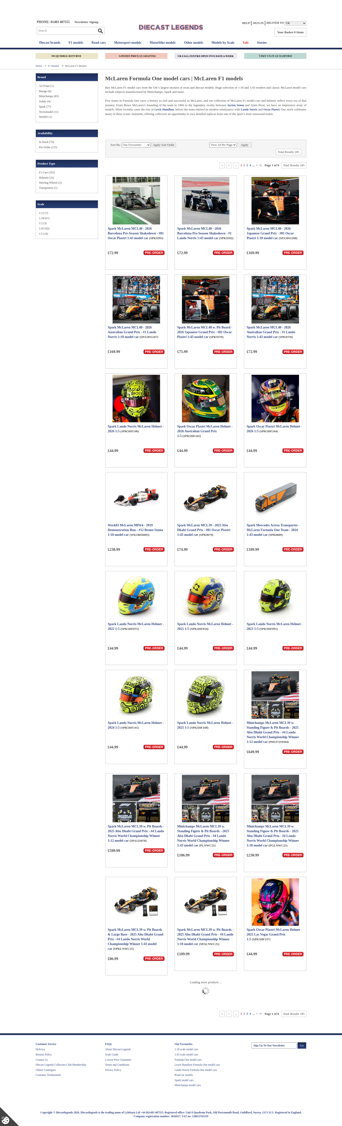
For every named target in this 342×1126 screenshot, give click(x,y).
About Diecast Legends (118, 1049)
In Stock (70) (46, 142)
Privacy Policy (113, 1070)
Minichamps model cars (188, 1085)
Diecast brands (49, 42)
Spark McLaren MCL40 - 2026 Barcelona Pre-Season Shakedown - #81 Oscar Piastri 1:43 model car (136, 233)
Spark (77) (45, 106)
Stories (262, 42)
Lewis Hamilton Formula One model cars (197, 1064)
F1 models (76, 42)
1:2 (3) (43, 223)
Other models (193, 42)
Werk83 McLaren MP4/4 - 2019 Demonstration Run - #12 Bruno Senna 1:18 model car (135, 530)
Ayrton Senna (235, 105)
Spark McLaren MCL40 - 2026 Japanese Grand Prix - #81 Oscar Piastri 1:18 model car (270, 233)
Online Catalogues (46, 1070)
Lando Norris (249, 109)
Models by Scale (222, 42)
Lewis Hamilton (164, 109)
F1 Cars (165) (47, 172)
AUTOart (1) (46, 86)
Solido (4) (44, 101)
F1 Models (54, 65)
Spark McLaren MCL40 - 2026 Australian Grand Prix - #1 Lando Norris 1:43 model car (271, 332)
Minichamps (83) (49, 96)
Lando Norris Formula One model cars (196, 1070)
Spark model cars (184, 1080)
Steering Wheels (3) (50, 182)
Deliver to (275, 22)
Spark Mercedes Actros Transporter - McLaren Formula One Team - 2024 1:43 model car (273, 530)
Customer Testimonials (48, 1075)
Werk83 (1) (45, 117)
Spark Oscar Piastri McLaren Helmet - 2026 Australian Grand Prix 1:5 (205, 431)
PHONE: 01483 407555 (53, 22)
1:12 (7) (43, 213)
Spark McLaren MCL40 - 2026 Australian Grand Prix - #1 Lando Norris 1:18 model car (132, 332)
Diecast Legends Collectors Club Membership (61, 1064)
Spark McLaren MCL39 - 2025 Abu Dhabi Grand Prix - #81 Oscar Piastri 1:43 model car (203, 530)
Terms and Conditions (117, 1064)
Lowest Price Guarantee (118, 1059)
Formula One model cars (188, 1059)
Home (39, 65)
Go (100, 31)
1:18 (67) (44, 218)
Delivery (40, 1049)
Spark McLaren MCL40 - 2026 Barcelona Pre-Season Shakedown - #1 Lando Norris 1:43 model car (204, 233)
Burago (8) (45, 91)
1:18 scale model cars (186, 1049)
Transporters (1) (48, 188)
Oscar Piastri (271, 109)
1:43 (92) (44, 228)
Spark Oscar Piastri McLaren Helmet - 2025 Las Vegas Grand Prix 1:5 (274, 934)
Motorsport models (127, 42)
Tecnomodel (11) (48, 112)
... (253, 165)
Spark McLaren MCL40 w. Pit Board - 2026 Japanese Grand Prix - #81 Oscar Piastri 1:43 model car (204, 332)
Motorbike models (163, 42)
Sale (246, 42)
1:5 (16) (43, 233)
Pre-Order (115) (48, 147)
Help (246, 23)
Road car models (184, 1075)
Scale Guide (112, 1054)
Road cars (98, 42)
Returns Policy (44, 1054)
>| (260, 165)
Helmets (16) (46, 177)
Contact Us (42, 1059)
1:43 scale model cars (186, 1054)
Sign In (258, 23)
